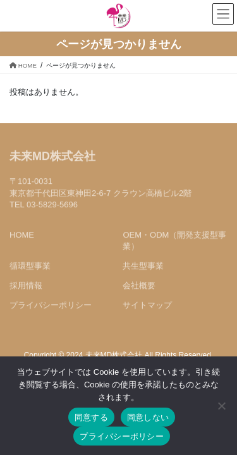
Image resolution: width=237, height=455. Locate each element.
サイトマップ (147, 306)
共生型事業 (143, 267)
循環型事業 (30, 267)
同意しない (148, 417)
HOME (21, 235)
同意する (91, 417)
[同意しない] (221, 405)
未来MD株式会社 (52, 157)
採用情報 (25, 286)
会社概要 (139, 286)
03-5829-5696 (52, 205)
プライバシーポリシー (50, 306)
